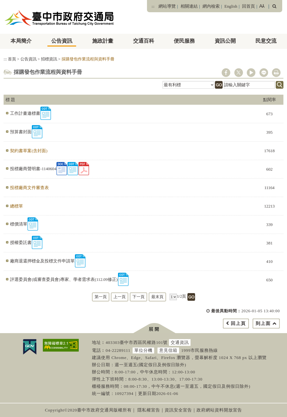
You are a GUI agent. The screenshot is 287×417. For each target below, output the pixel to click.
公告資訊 (61, 41)
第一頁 (101, 297)
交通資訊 (180, 342)
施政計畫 (102, 41)
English (231, 6)
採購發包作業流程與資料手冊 (88, 59)
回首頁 (248, 6)
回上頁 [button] (238, 323)
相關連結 (189, 6)
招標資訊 (49, 59)
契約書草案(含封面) (28, 150)
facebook (226, 72)
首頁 (12, 59)
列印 (276, 72)
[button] (154, 328)
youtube (251, 72)
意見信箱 (168, 350)
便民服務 (184, 41)
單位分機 (143, 350)
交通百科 (143, 41)
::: (153, 6)
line (263, 72)
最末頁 (157, 297)
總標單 (16, 206)
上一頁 (119, 297)
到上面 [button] (263, 323)
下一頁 (138, 297)
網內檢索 (211, 6)
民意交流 (265, 41)
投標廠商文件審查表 (29, 187)
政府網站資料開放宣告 (219, 410)
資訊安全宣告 (178, 410)
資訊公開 (225, 41)
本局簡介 (21, 41)
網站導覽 (167, 6)
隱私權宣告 (148, 410)
